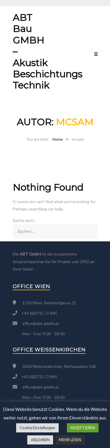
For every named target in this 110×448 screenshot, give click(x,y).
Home (58, 139)
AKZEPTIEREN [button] (82, 427)
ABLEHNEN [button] (40, 439)
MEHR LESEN (70, 439)
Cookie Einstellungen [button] (37, 427)
